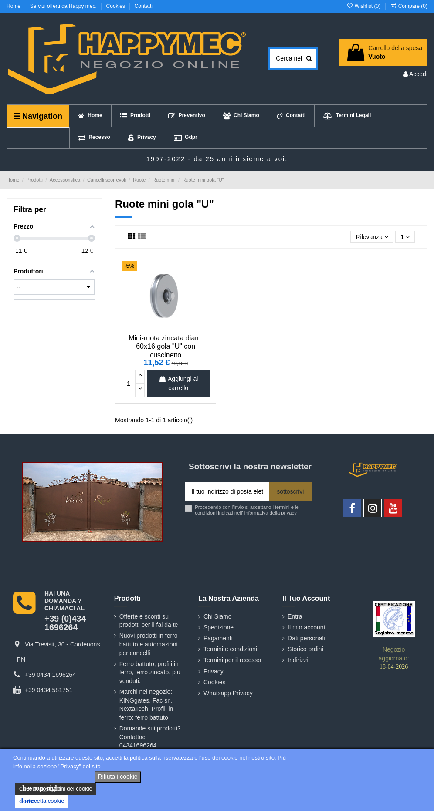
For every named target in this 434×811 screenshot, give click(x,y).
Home (14, 6)
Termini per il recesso (232, 659)
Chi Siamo (217, 616)
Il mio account (306, 627)
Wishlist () (364, 6)
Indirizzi (298, 659)
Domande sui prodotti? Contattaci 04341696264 (150, 737)
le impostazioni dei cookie (55, 788)
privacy (288, 512)
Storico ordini (305, 649)
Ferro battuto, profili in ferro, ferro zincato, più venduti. (149, 672)
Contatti (144, 6)
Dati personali (306, 638)
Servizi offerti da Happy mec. (64, 6)
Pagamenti (218, 638)
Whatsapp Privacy (228, 693)
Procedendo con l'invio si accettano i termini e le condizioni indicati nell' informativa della (246, 510)
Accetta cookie (41, 801)
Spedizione (218, 627)
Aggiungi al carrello (178, 383)
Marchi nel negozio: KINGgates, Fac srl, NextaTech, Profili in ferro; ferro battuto (146, 704)
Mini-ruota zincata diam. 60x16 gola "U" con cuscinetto (166, 346)
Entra (295, 616)
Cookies (116, 6)
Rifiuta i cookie (118, 776)
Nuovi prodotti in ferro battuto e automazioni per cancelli (148, 644)
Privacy (213, 671)
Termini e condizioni (230, 649)
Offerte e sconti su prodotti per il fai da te (148, 621)
